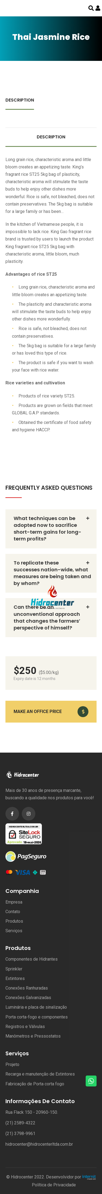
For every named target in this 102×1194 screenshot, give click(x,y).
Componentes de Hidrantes (31, 959)
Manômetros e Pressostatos (33, 1036)
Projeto (12, 1064)
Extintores (15, 978)
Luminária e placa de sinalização (36, 1007)
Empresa (13, 902)
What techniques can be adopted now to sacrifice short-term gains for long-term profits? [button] (47, 528)
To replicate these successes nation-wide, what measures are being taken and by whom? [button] (52, 573)
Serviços (13, 930)
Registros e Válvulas (25, 1026)
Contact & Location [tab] (30, 118)
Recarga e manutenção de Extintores (40, 1074)
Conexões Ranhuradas (26, 988)
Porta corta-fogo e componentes (36, 1017)
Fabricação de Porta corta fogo (34, 1083)
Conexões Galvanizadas (28, 997)
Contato (12, 911)
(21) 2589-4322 (20, 1122)
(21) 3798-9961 (20, 1133)
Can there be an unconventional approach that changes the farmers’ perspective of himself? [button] (47, 617)
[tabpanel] (51, 290)
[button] (51, 712)
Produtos (14, 921)
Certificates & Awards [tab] (62, 100)
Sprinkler (13, 969)
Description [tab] (19, 100)
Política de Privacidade (54, 1184)
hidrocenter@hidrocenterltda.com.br (39, 1144)
